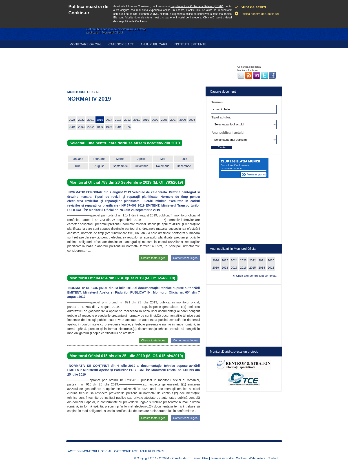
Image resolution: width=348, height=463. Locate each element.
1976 (127, 127)
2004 (72, 127)
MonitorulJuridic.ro (178, 458)
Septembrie (120, 166)
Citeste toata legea (153, 258)
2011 (136, 119)
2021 (90, 119)
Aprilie (141, 158)
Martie (120, 158)
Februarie (99, 158)
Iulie (78, 166)
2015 (252, 267)
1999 (100, 127)
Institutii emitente (190, 44)
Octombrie (141, 166)
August (99, 166)
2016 (243, 267)
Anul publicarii (153, 44)
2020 (271, 260)
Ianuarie (78, 158)
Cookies (241, 458)
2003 (81, 127)
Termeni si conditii (221, 458)
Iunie (184, 158)
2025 (72, 119)
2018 (225, 267)
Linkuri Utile (200, 458)
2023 (243, 260)
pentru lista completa (256, 275)
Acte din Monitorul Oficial (90, 451)
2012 (127, 119)
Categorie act (121, 44)
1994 (118, 127)
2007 (173, 119)
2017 (234, 267)
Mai (162, 158)
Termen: (218, 102)
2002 (90, 127)
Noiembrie (162, 166)
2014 (109, 119)
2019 (100, 119)
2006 (183, 119)
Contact (273, 458)
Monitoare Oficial (86, 44)
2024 (234, 260)
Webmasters (257, 458)
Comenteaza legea (185, 258)
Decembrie (184, 166)
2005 (192, 119)
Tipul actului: (221, 117)
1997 (109, 127)
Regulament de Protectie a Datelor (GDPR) (197, 6)
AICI (212, 17)
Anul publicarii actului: (229, 132)
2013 (118, 119)
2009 (155, 119)
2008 (164, 119)
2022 (81, 119)
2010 (146, 119)
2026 (216, 260)
